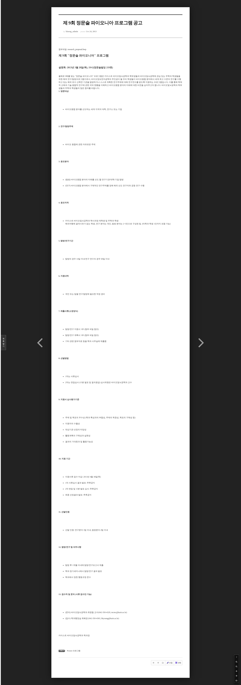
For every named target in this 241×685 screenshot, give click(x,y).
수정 (169, 662)
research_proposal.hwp (77, 49)
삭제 (178, 662)
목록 (4, 343)
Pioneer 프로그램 (73, 651)
